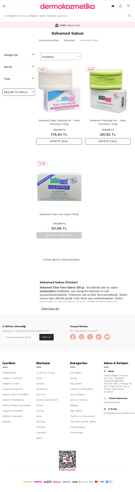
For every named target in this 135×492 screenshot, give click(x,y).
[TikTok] (101, 337)
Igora (39, 438)
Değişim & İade (11, 384)
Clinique (40, 427)
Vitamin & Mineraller (81, 389)
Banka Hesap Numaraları (17, 406)
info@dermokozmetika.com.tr (118, 413)
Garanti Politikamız (13, 400)
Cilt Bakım (76, 373)
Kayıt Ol (46, 337)
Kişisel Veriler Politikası (15, 395)
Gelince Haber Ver (59, 235)
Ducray (40, 411)
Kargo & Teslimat (12, 378)
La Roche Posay (45, 373)
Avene (39, 406)
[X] (92, 337)
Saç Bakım (76, 384)
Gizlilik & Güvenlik (12, 416)
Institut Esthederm (47, 400)
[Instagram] (82, 337)
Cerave (40, 384)
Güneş (73, 378)
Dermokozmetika (48, 40)
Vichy (39, 378)
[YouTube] (111, 337)
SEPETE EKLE (59, 141)
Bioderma (41, 389)
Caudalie (41, 433)
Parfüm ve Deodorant (82, 416)
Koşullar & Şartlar (13, 411)
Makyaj (74, 406)
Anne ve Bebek (78, 400)
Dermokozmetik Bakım (83, 422)
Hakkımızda (9, 373)
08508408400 (112, 403)
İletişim (7, 422)
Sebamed (69, 40)
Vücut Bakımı (77, 395)
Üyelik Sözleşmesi (13, 389)
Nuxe (39, 416)
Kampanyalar (77, 427)
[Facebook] (73, 337)
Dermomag (76, 433)
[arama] (129, 15)
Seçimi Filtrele (19, 92)
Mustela (40, 422)
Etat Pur (41, 395)
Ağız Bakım (76, 411)
